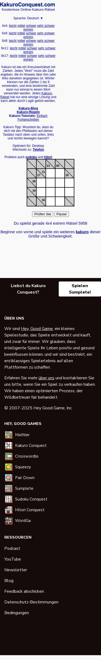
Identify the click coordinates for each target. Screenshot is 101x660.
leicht (12, 26)
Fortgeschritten (28, 119)
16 (67, 175)
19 (34, 190)
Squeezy (23, 467)
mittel (21, 26)
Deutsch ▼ (35, 18)
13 (48, 165)
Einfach (42, 116)
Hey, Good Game (37, 329)
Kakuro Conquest (31, 445)
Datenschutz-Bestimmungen (31, 602)
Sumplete (24, 488)
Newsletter (15, 570)
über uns (46, 378)
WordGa (23, 520)
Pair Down (24, 477)
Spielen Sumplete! (80, 289)
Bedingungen (16, 613)
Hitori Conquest (29, 510)
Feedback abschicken (24, 591)
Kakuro (27, 5)
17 (38, 175)
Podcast (12, 548)
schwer (31, 26)
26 (57, 165)
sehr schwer (46, 26)
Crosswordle (27, 456)
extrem (28, 29)
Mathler (22, 434)
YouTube (12, 559)
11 (43, 171)
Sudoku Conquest (31, 499)
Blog (8, 581)
